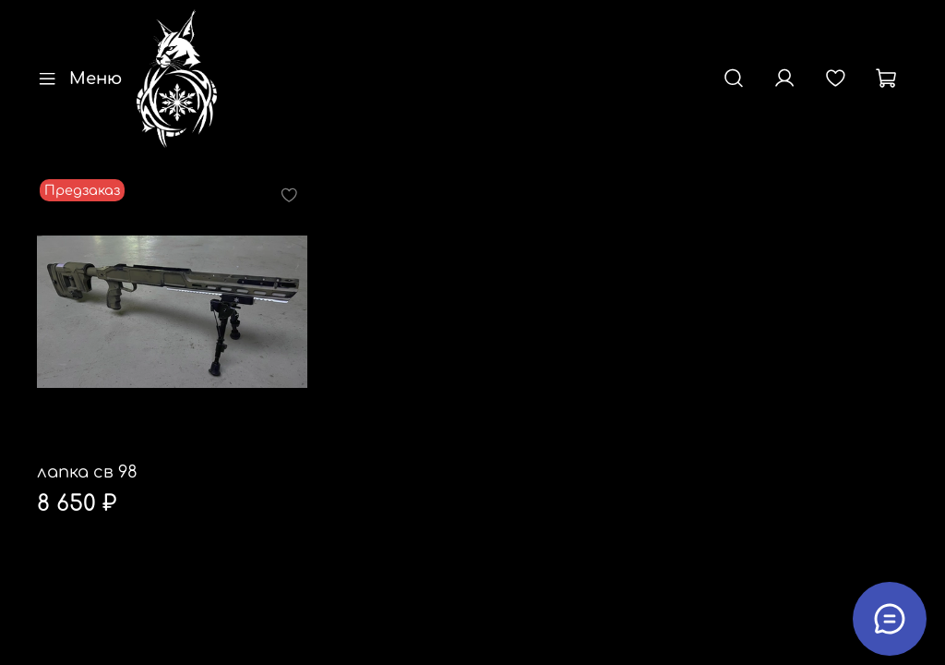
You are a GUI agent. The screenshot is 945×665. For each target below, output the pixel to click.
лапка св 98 (87, 472)
